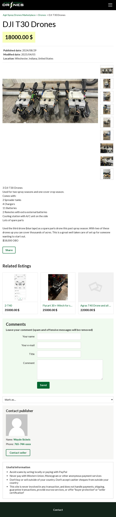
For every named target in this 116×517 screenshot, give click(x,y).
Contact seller (18, 452)
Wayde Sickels (21, 439)
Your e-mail (28, 345)
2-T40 (8, 305)
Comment (29, 362)
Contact (58, 509)
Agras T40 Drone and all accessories (95, 305)
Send (43, 385)
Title (32, 353)
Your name (28, 336)
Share (9, 250)
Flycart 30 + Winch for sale (58, 305)
